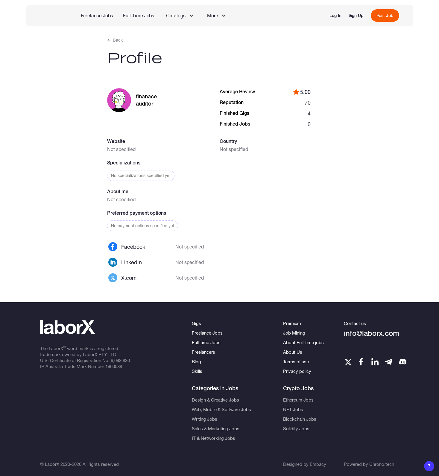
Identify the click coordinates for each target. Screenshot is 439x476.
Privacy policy (297, 371)
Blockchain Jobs (299, 419)
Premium (292, 323)
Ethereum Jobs (298, 399)
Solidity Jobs (296, 428)
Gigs (196, 323)
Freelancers (203, 352)
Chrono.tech (381, 464)
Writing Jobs (204, 419)
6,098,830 (120, 360)
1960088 (113, 366)
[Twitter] (347, 361)
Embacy (318, 464)
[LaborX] (52, 16)
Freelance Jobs (97, 15)
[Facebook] (361, 361)
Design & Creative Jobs (215, 399)
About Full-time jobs (303, 342)
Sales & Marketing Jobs (215, 428)
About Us (292, 352)
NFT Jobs (293, 409)
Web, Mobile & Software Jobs (221, 409)
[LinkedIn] (375, 361)
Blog (196, 361)
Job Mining (294, 332)
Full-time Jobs (206, 342)
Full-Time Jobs (138, 15)
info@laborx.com (371, 333)
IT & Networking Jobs (213, 438)
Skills (197, 371)
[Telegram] (388, 361)
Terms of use (296, 361)
